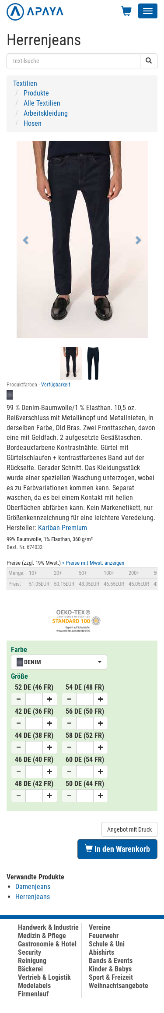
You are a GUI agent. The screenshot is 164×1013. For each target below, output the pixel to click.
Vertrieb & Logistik (44, 977)
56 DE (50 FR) (85, 711)
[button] (26, 239)
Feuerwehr (104, 936)
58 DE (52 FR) (85, 735)
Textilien (25, 83)
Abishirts (101, 952)
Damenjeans (32, 886)
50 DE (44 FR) (85, 783)
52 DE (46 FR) (34, 687)
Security (29, 952)
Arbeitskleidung (46, 113)
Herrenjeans (32, 897)
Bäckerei (30, 969)
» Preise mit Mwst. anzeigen (93, 563)
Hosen (33, 123)
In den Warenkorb (117, 849)
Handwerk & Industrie (48, 927)
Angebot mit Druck (129, 829)
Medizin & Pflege (42, 936)
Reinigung (32, 960)
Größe (19, 676)
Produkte (36, 93)
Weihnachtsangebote (118, 985)
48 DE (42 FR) (34, 783)
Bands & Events (111, 960)
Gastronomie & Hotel (47, 944)
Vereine (100, 927)
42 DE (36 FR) (34, 711)
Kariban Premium (62, 528)
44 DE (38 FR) (34, 735)
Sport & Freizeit (111, 977)
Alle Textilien (42, 103)
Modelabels (34, 985)
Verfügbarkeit (55, 385)
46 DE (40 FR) (34, 759)
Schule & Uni (107, 944)
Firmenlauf (33, 994)
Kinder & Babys (110, 969)
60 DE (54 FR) (85, 759)
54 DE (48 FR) (85, 687)
